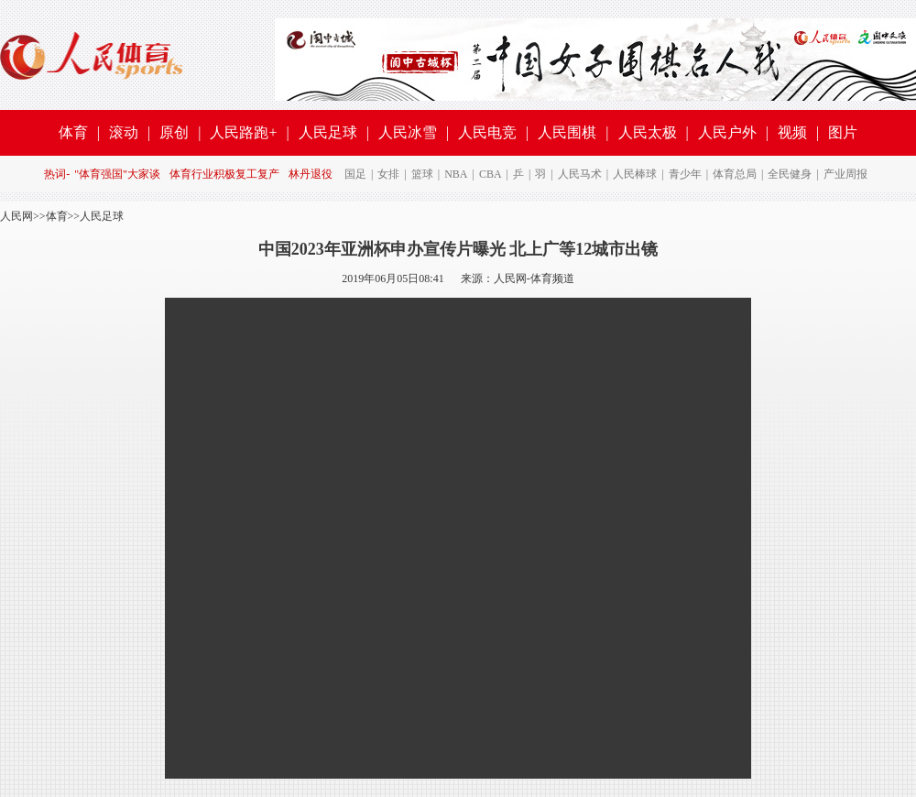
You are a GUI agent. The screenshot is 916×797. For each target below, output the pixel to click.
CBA (490, 174)
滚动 (123, 132)
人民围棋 (567, 132)
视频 (792, 132)
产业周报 (845, 174)
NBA (455, 174)
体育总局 (735, 174)
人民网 (16, 216)
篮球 (422, 174)
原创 (174, 132)
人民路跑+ (243, 132)
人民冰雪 (407, 132)
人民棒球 (635, 174)
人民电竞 (487, 132)
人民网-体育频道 (534, 278)
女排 (388, 174)
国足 (355, 174)
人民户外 (727, 132)
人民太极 (647, 132)
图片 (842, 132)
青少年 (685, 174)
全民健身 (790, 174)
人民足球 (328, 132)
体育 (73, 132)
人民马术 (580, 174)
